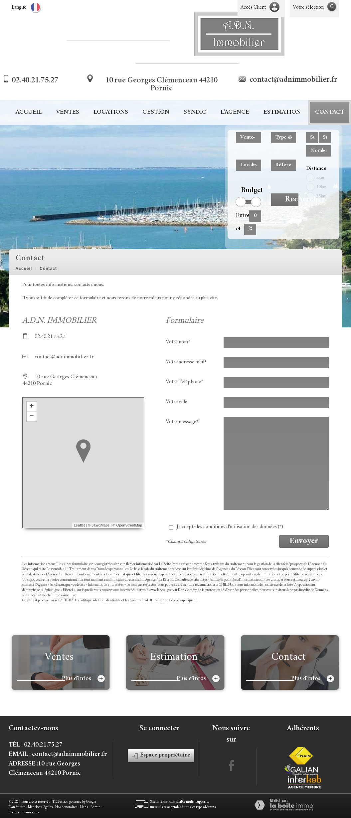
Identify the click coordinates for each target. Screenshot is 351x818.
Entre (240, 216)
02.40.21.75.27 (35, 80)
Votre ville (176, 402)
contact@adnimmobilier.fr (293, 80)
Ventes (67, 112)
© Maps (99, 525)
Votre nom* (178, 342)
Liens (84, 807)
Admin (95, 807)
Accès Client (253, 7)
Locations (110, 112)
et (238, 229)
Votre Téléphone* (184, 382)
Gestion (155, 112)
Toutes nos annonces (24, 812)
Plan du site (17, 807)
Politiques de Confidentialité (100, 600)
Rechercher (291, 200)
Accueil (29, 112)
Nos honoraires (66, 807)
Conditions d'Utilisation (147, 600)
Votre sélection (308, 7)
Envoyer (303, 541)
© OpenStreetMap (127, 525)
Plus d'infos (83, 678)
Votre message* (182, 421)
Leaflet (79, 525)
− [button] (31, 416)
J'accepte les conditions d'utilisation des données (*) (230, 527)
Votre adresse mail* (186, 362)
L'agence (235, 112)
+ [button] (31, 406)
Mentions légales (40, 807)
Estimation (282, 112)
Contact (329, 112)
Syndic (195, 112)
